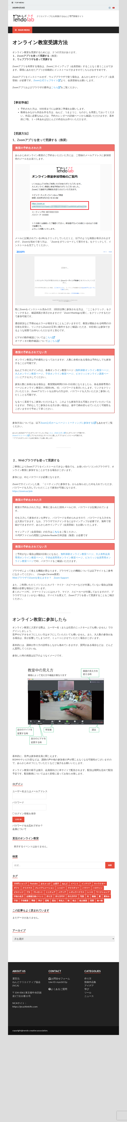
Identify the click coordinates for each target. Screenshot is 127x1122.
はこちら (54, 340)
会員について (19, 829)
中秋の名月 (18, 896)
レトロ (90, 892)
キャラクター (99, 883)
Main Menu (24, 30)
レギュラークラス (76, 892)
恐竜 (47, 900)
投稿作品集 (90, 982)
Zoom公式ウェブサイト (47, 80)
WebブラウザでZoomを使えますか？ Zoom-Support (40, 577)
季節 (33, 900)
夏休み (106, 896)
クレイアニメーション (44, 888)
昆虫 (54, 900)
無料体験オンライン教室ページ (92, 370)
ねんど (65, 883)
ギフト (17, 888)
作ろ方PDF (72, 896)
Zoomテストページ (21, 435)
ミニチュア (50, 892)
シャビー (61, 888)
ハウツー (86, 888)
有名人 (62, 900)
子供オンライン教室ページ (59, 373)
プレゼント (38, 892)
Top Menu (19, 2)
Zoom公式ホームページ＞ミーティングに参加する (68, 422)
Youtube (34, 883)
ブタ (28, 892)
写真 (82, 896)
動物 (94, 896)
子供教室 (24, 900)
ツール (87, 992)
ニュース (89, 996)
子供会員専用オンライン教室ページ (64, 557)
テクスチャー (73, 888)
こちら (56, 87)
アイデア (89, 985)
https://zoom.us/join (22, 491)
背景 (92, 900)
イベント (74, 883)
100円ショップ (20, 883)
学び (40, 900)
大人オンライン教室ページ (29, 373)
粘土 (74, 900)
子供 (16, 900)
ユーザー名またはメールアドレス (29, 791)
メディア (62, 892)
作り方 (49, 896)
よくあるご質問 (59, 989)
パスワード (18, 802)
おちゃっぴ (45, 883)
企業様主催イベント (35, 896)
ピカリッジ (18, 892)
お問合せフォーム (60, 978)
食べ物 (100, 900)
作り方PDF (60, 896)
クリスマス (27, 888)
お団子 (56, 883)
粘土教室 (83, 900)
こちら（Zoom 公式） (56, 433)
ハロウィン (97, 888)
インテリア (86, 883)
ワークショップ (102, 892)
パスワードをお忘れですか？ (27, 825)
